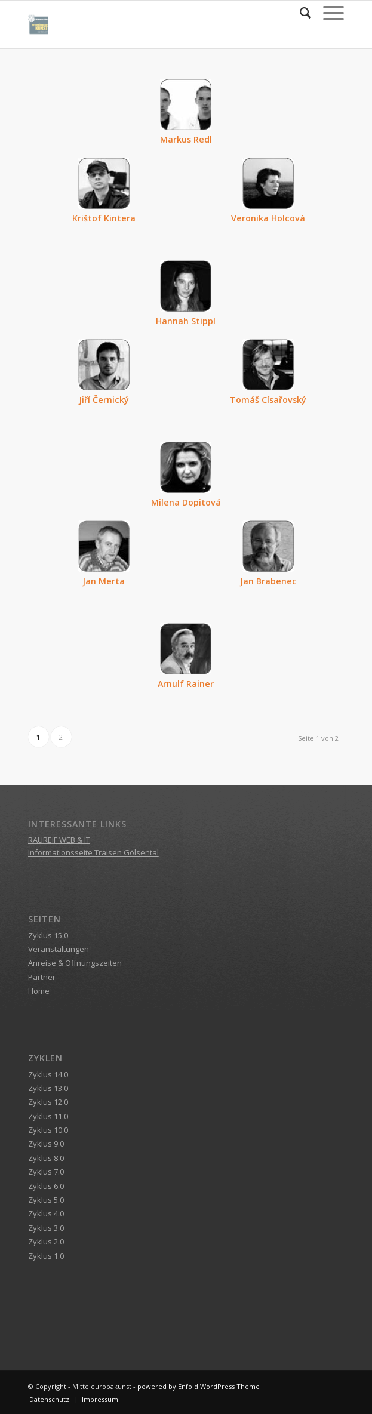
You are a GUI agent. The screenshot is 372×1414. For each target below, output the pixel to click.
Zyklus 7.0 (46, 1171)
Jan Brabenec (268, 581)
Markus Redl (186, 139)
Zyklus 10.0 (48, 1130)
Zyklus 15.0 (48, 935)
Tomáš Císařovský (268, 399)
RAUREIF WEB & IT (59, 839)
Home (39, 990)
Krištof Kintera (104, 218)
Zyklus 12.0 (48, 1101)
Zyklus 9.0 (46, 1143)
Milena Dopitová (186, 502)
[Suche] (299, 12)
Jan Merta (103, 581)
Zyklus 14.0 (48, 1074)
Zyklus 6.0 (46, 1186)
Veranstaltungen (58, 949)
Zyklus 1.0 (46, 1255)
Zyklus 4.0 (46, 1213)
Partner (42, 977)
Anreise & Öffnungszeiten (75, 962)
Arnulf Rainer (186, 683)
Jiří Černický (104, 399)
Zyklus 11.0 (48, 1116)
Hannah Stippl (186, 320)
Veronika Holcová (268, 218)
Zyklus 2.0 (46, 1241)
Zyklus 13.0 (48, 1088)
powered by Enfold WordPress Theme (198, 1386)
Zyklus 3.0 (46, 1227)
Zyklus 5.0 (46, 1199)
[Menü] (327, 12)
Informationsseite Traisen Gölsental (93, 852)
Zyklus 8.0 (46, 1158)
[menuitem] (299, 12)
